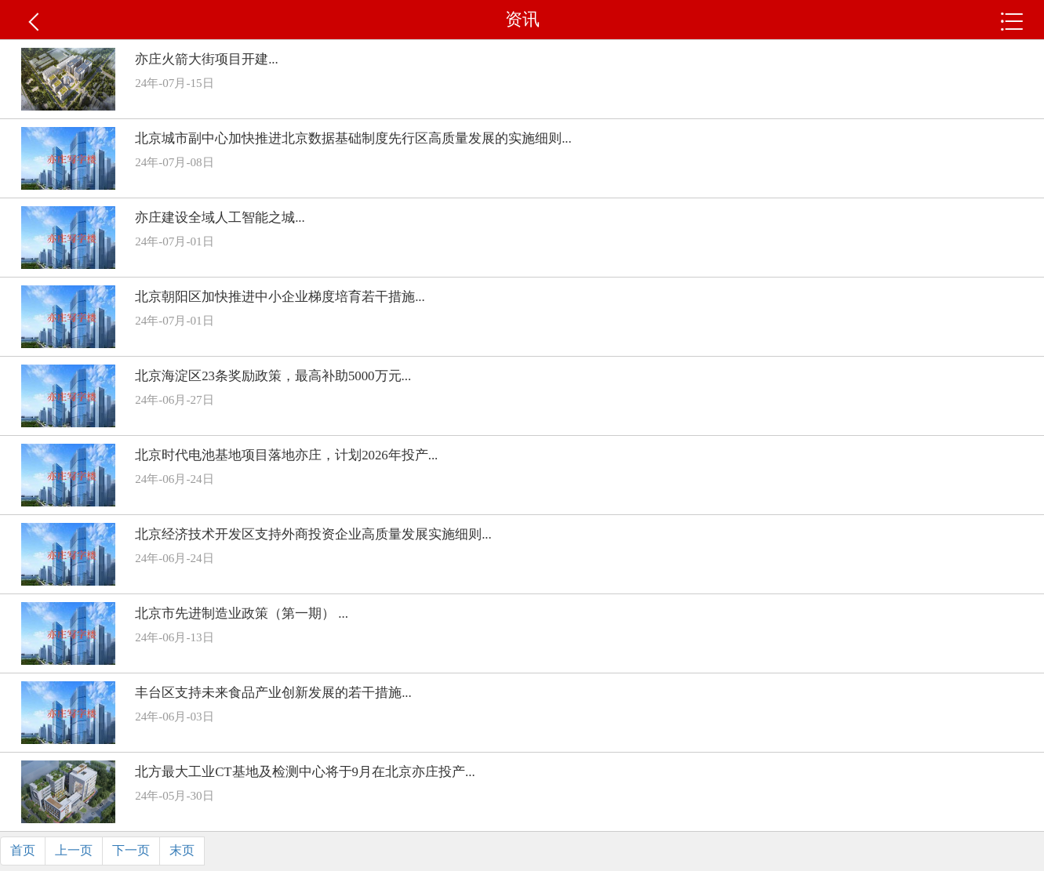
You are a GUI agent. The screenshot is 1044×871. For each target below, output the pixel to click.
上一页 (74, 850)
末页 (182, 850)
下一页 (131, 850)
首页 (22, 850)
